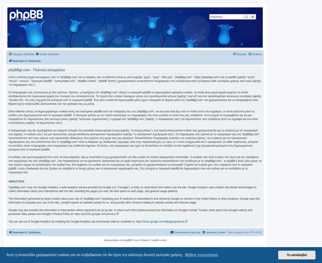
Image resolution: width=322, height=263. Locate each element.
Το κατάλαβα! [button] (297, 255)
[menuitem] (47, 54)
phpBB (127, 240)
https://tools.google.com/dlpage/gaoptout (160, 221)
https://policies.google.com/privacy (94, 214)
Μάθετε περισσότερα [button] (201, 255)
